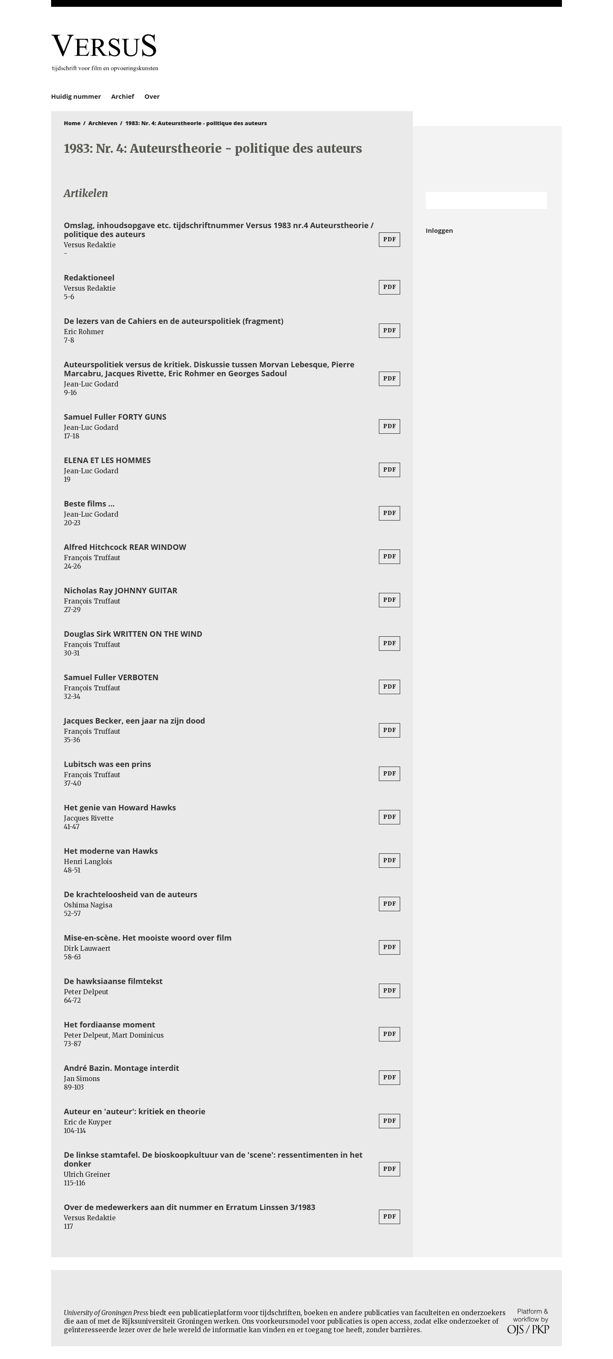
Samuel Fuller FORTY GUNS (115, 417)
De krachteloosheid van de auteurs (131, 894)
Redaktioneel (89, 277)
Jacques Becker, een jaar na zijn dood (134, 720)
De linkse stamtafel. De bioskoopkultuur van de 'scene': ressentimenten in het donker (213, 1159)
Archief (122, 96)
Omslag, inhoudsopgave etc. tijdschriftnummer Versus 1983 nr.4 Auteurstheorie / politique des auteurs (219, 229)
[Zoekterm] (476, 200)
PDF (389, 239)
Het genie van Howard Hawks (120, 807)
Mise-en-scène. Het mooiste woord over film (148, 938)
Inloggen (439, 230)
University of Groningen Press (429, 51)
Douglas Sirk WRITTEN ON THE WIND (133, 634)
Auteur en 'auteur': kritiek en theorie (135, 1111)
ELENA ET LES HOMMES (107, 460)
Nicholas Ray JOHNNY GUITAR (121, 590)
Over (152, 96)
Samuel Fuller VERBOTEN (111, 677)
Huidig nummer (76, 96)
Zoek (536, 200)
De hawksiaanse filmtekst (113, 981)
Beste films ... (89, 503)
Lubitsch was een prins (107, 764)
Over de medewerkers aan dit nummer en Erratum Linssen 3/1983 (189, 1207)
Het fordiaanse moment (109, 1024)
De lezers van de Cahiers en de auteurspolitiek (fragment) (174, 321)
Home (72, 123)
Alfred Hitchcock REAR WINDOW (125, 547)
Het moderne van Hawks (111, 851)
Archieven (103, 123)
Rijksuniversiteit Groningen (487, 159)
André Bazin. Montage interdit (121, 1068)
